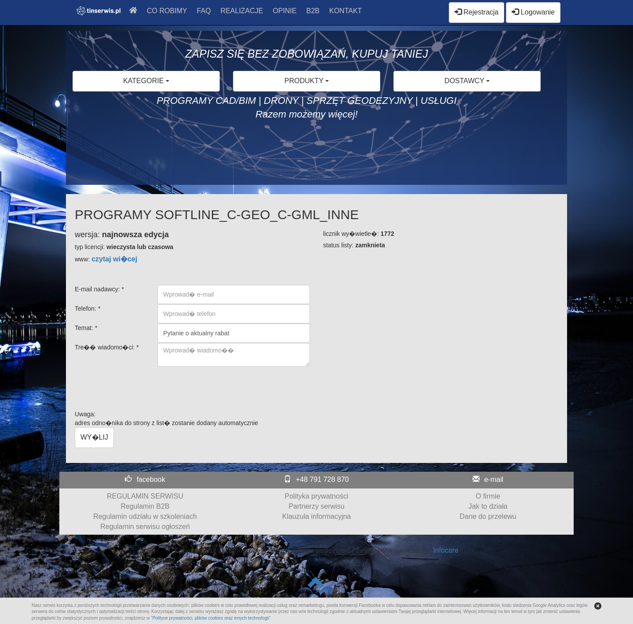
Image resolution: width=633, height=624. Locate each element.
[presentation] (224, 384)
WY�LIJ (94, 437)
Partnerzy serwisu (316, 506)
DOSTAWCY (467, 80)
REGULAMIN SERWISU (145, 496)
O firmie (488, 496)
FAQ (204, 11)
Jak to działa (488, 506)
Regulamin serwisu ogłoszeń (145, 526)
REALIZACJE (242, 11)
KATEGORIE (146, 80)
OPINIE (285, 11)
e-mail (493, 479)
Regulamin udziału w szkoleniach (145, 516)
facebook (151, 479)
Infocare (445, 550)
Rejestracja (476, 12)
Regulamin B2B (144, 506)
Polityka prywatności (317, 496)
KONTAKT (345, 11)
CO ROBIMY (167, 11)
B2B (313, 11)
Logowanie (533, 12)
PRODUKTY (306, 80)
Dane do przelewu (488, 516)
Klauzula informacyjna (316, 516)
